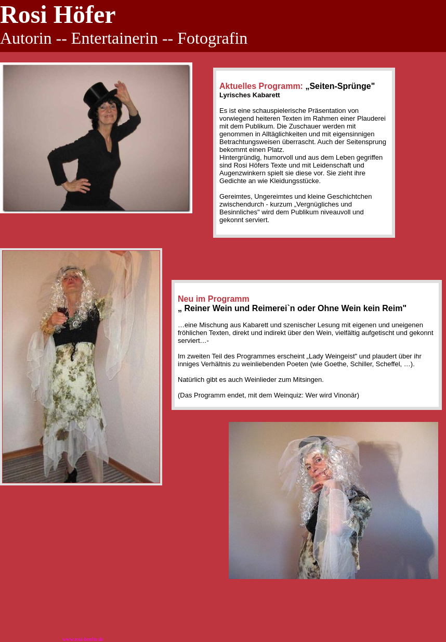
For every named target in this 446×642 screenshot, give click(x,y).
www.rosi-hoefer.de (82, 639)
